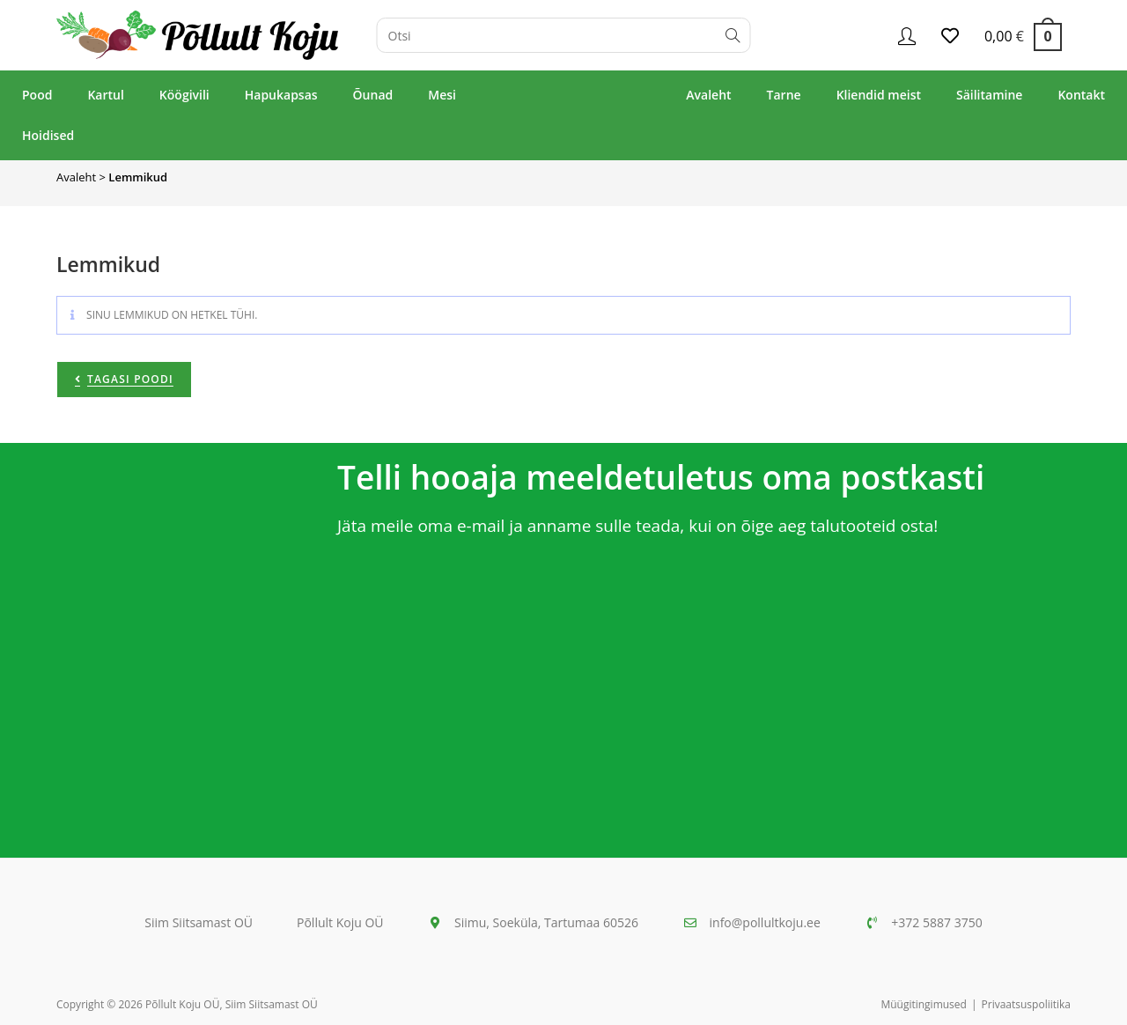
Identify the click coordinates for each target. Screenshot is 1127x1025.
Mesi (442, 94)
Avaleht (708, 94)
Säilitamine (989, 94)
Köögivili (184, 94)
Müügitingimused (923, 1004)
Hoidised (48, 135)
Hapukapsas (281, 94)
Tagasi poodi (130, 379)
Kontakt (1081, 94)
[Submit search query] (733, 35)
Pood (37, 94)
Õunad (373, 94)
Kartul (105, 94)
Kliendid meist (878, 94)
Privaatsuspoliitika (1026, 1004)
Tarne (784, 94)
